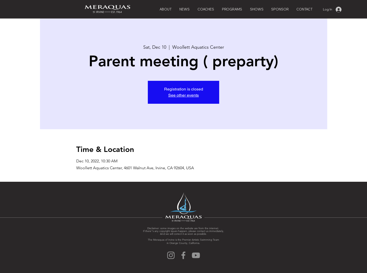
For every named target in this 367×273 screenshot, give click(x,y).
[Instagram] (171, 255)
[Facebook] (183, 255)
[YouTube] (196, 255)
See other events (183, 95)
